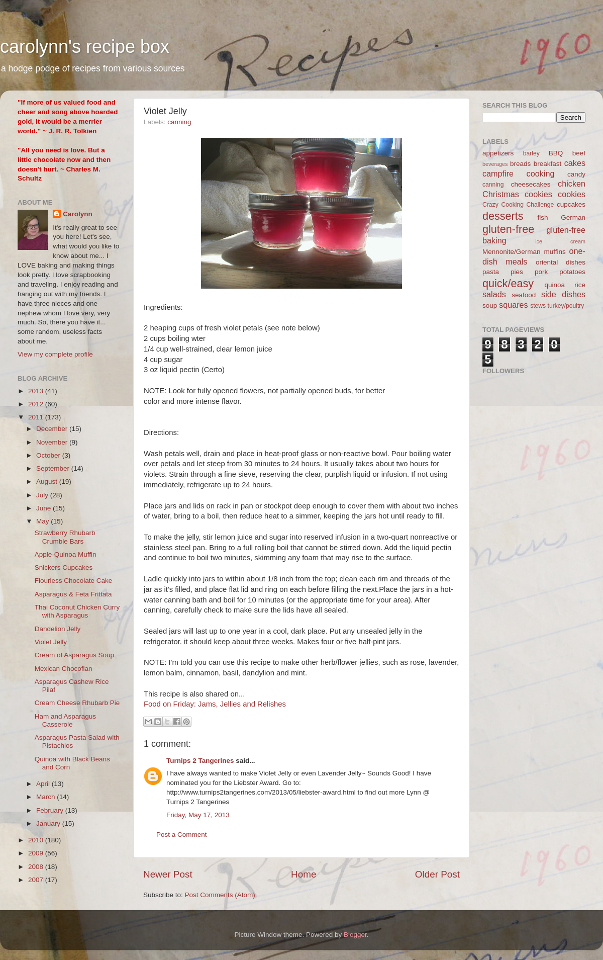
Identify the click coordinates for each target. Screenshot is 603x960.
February (50, 810)
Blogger (355, 934)
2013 (36, 391)
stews (538, 305)
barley (531, 153)
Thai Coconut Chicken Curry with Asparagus (77, 611)
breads (520, 163)
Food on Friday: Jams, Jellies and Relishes (215, 704)
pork (541, 272)
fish (543, 217)
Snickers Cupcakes (64, 567)
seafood (524, 295)
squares (513, 304)
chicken (571, 183)
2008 (36, 866)
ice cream (560, 241)
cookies (571, 194)
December (52, 428)
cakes (574, 162)
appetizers (498, 153)
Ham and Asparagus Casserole (65, 720)
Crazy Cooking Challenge (518, 204)
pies (517, 272)
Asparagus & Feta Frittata (73, 594)
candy (576, 174)
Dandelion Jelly (58, 629)
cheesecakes (531, 184)
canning (179, 122)
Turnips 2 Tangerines (200, 760)
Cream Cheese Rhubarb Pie (77, 703)
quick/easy (508, 283)
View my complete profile (55, 354)
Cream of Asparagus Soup (74, 655)
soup (489, 305)
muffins (554, 251)
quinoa (554, 285)
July (43, 495)
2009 (36, 853)
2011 (36, 417)
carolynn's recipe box (84, 46)
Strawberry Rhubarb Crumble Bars (65, 537)
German (573, 217)
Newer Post (167, 874)
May (43, 521)
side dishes (563, 294)
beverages (495, 164)
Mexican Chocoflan (63, 668)
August (47, 481)
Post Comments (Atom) (220, 895)
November (52, 442)
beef (578, 153)
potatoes (572, 272)
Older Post (437, 874)
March (46, 797)
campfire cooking (518, 173)
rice (579, 285)
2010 (36, 840)
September (53, 468)
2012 (36, 404)
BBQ (556, 153)
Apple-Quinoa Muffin (65, 554)
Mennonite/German (511, 251)
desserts (503, 216)
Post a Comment (181, 834)
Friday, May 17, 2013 (198, 815)
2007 (36, 880)
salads (494, 294)
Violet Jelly (51, 642)
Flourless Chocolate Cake (74, 580)
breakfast (548, 163)
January (49, 823)
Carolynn (77, 214)
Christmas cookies (517, 194)
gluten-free (508, 229)
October (49, 455)
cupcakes (571, 204)
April (44, 784)
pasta (490, 272)
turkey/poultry (566, 305)
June (44, 508)
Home (303, 874)
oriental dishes (560, 262)
